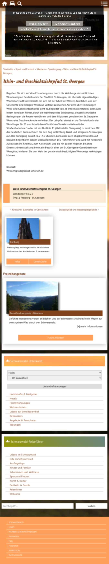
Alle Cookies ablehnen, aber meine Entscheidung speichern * (54, 29)
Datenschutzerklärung (59, 15)
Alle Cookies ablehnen (67, 23)
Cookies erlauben (38, 23)
